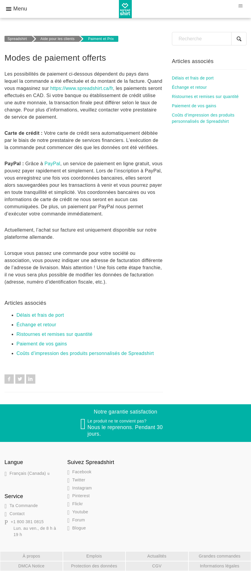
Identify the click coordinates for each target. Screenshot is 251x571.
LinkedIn (30, 379)
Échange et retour (36, 324)
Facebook (9, 379)
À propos (31, 556)
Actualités (157, 556)
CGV (156, 566)
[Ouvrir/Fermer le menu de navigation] (240, 6)
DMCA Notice (31, 566)
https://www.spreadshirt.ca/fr (81, 88)
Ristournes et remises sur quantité (54, 334)
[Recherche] (209, 38)
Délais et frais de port (40, 315)
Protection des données (94, 566)
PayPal (53, 163)
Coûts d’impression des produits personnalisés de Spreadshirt (85, 353)
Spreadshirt (17, 39)
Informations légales (219, 566)
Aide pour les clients (57, 39)
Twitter (20, 379)
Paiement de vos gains (41, 343)
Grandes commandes (220, 556)
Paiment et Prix (101, 39)
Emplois (94, 556)
